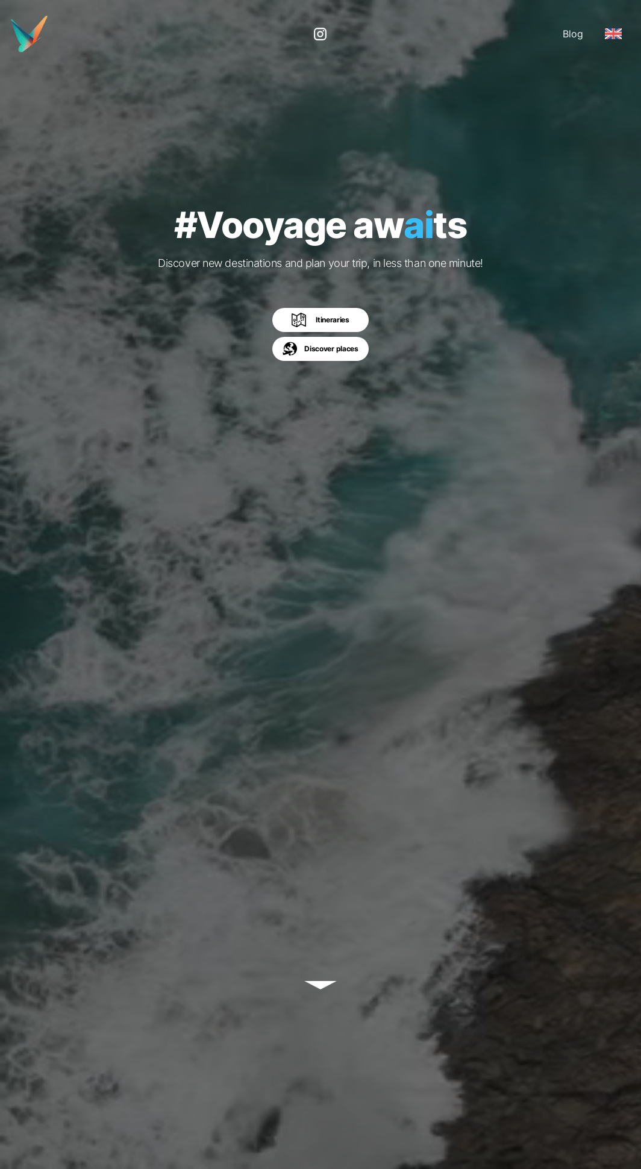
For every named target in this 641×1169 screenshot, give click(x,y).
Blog (573, 34)
